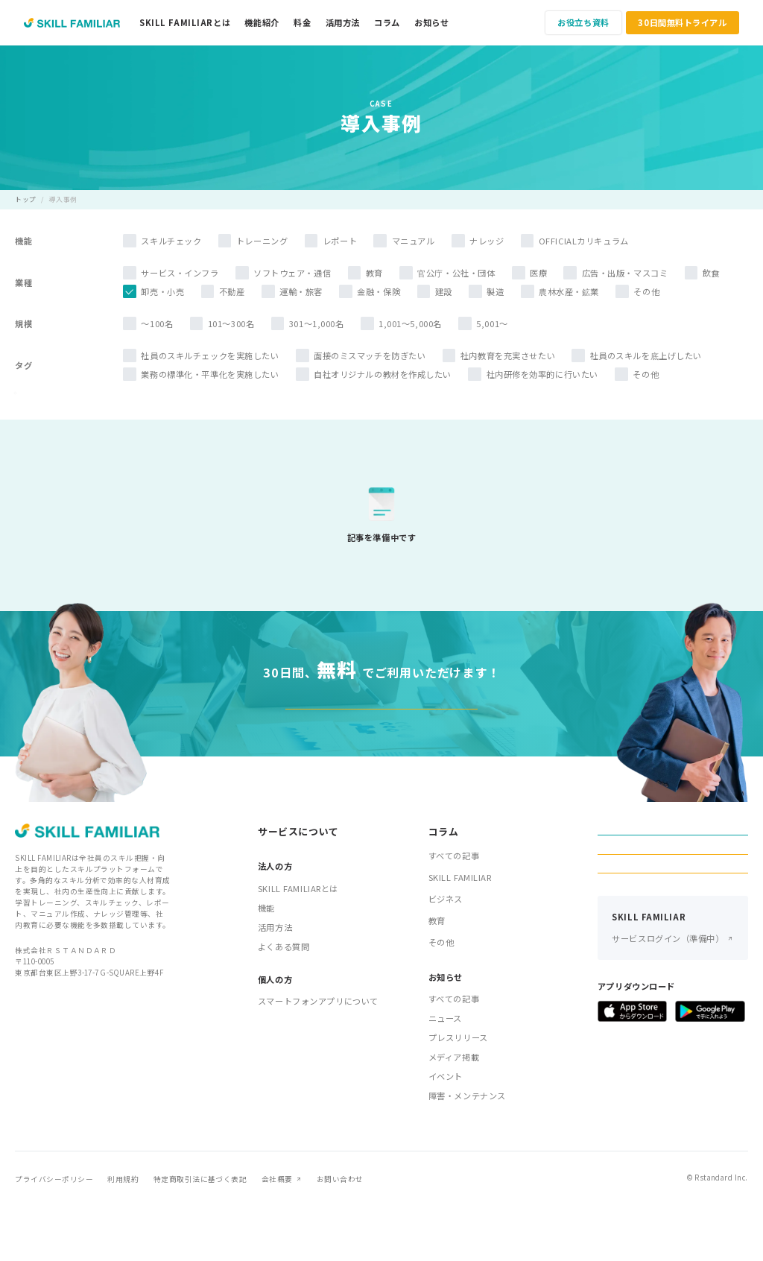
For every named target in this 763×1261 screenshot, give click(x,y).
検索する (177, 414)
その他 (441, 999)
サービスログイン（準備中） (668, 1037)
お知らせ (431, 22)
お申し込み (672, 960)
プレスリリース (458, 1094)
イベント (445, 1133)
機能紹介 (261, 22)
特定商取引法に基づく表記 (200, 1235)
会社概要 (277, 1235)
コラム (387, 22)
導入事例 (63, 199)
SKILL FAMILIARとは (184, 22)
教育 (437, 977)
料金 (302, 22)
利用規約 (123, 1235)
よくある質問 (283, 1002)
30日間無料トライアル (682, 22)
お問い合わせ (340, 1235)
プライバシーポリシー (54, 1235)
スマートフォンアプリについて (318, 1058)
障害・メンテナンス (467, 1152)
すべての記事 (453, 912)
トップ (25, 199)
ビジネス (445, 955)
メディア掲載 (453, 1113)
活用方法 (343, 22)
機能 (266, 964)
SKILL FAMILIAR (460, 934)
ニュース (445, 1075)
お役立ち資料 (583, 22)
